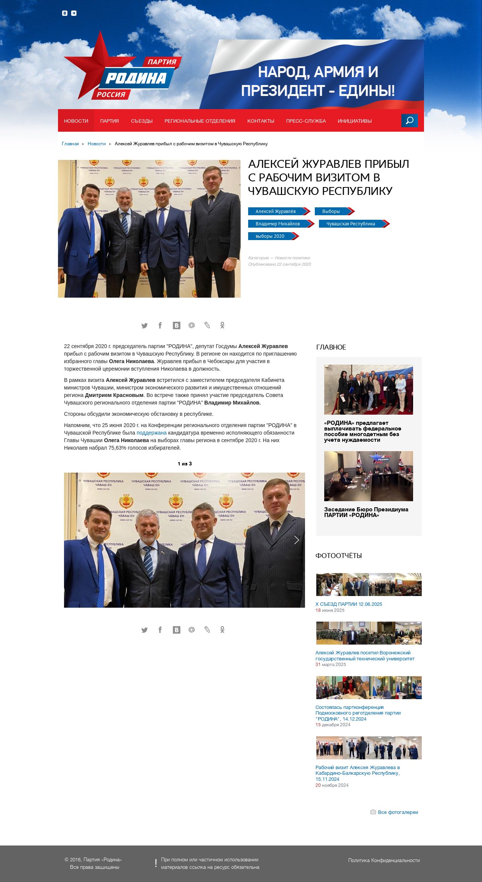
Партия (109, 121)
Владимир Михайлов (278, 223)
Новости (76, 121)
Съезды (142, 121)
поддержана (152, 433)
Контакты (260, 121)
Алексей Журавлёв (276, 211)
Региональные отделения (200, 121)
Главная (70, 143)
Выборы (331, 211)
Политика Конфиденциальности (384, 860)
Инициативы (355, 121)
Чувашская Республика (351, 223)
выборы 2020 (270, 236)
